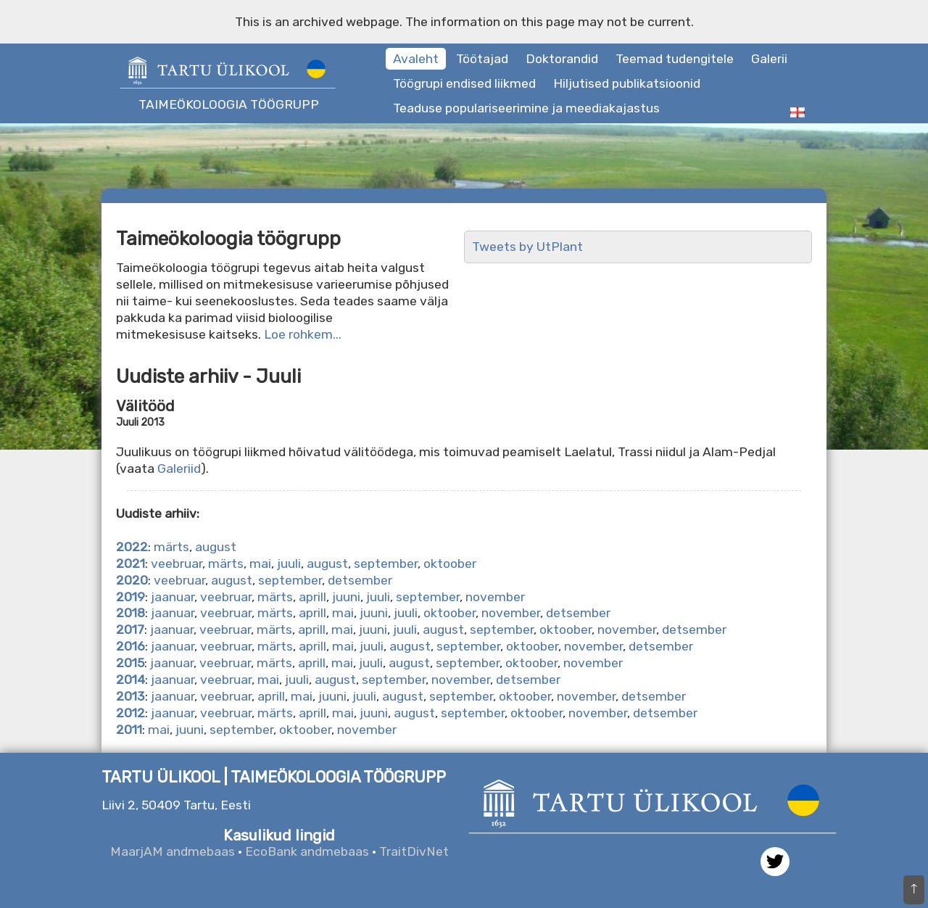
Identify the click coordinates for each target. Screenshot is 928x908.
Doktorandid (562, 58)
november (495, 597)
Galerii (769, 58)
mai (260, 563)
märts (171, 547)
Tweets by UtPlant (527, 246)
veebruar (176, 563)
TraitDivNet (414, 851)
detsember (360, 580)
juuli (289, 563)
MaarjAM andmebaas (172, 851)
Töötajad (482, 58)
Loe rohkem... (302, 334)
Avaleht (416, 58)
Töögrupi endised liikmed (464, 83)
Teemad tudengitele (675, 58)
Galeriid (179, 468)
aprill (312, 597)
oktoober (449, 563)
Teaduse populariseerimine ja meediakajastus (526, 108)
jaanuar (172, 597)
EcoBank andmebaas (307, 851)
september (386, 563)
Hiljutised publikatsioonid (626, 83)
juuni (346, 597)
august (215, 547)
